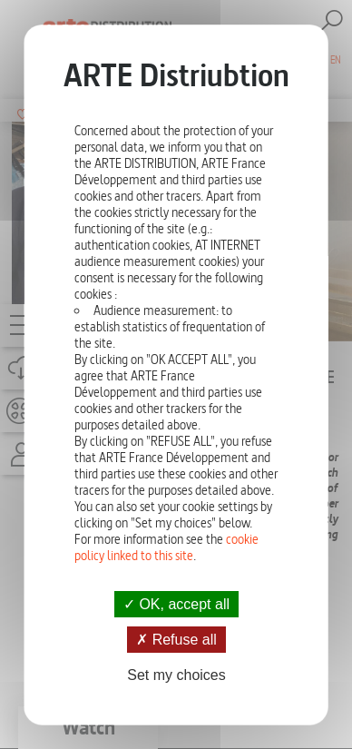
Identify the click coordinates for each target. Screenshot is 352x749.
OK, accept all (175, 604)
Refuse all (176, 639)
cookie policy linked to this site (166, 547)
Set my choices (176, 675)
